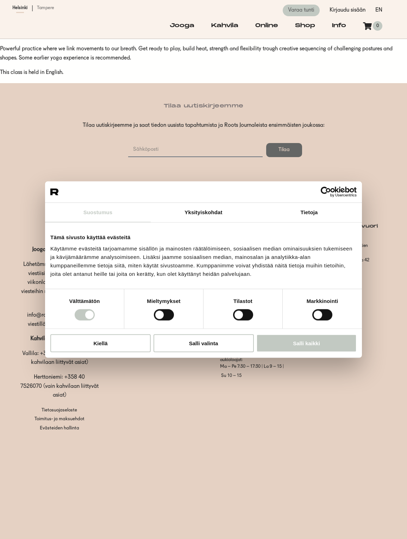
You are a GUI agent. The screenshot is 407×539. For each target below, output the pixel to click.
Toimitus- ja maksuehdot (59, 419)
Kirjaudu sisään (347, 10)
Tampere (46, 8)
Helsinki (20, 8)
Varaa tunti (301, 10)
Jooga (182, 25)
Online (266, 25)
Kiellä (100, 343)
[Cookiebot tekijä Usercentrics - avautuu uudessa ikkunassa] (326, 192)
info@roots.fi (42, 315)
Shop (305, 25)
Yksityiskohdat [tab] (203, 212)
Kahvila (224, 25)
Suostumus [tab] (98, 212)
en (378, 10)
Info (339, 25)
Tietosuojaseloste (59, 410)
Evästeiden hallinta (59, 428)
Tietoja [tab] (309, 212)
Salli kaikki (306, 343)
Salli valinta (203, 343)
